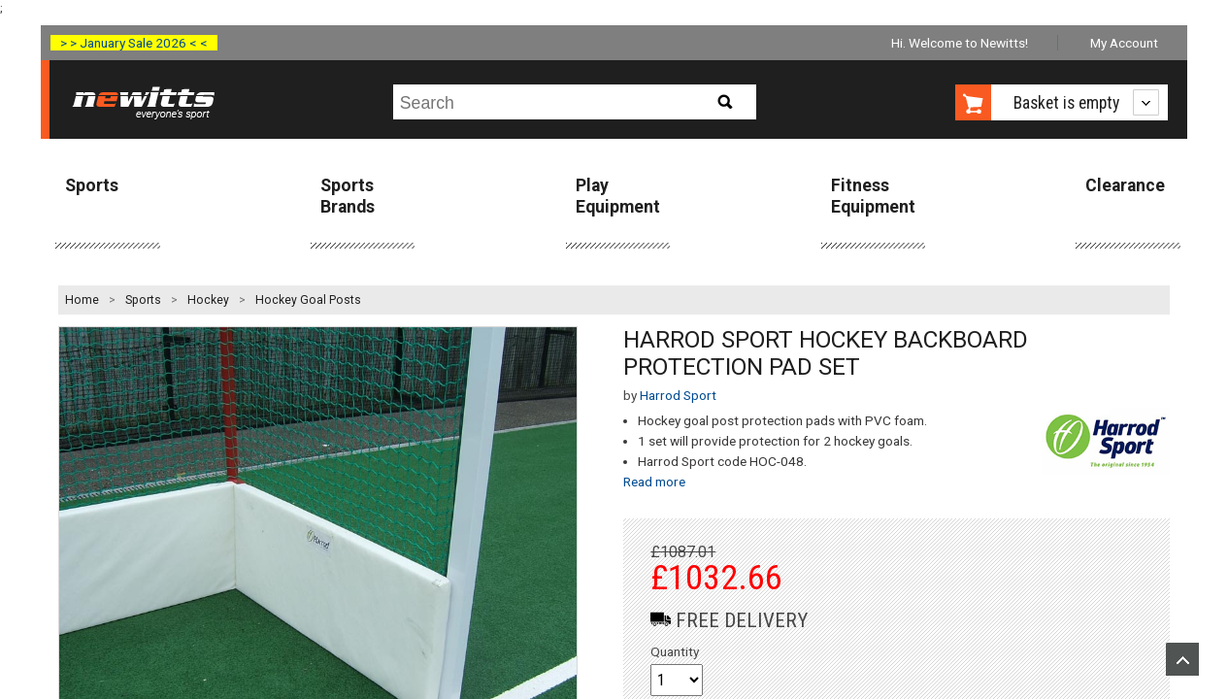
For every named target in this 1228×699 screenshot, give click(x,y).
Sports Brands (347, 196)
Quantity (674, 651)
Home (82, 300)
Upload (1182, 659)
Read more (654, 481)
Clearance (1125, 185)
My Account (1124, 42)
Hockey (208, 300)
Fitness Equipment (873, 196)
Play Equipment (618, 196)
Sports (91, 185)
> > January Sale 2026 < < (134, 42)
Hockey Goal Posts (308, 300)
